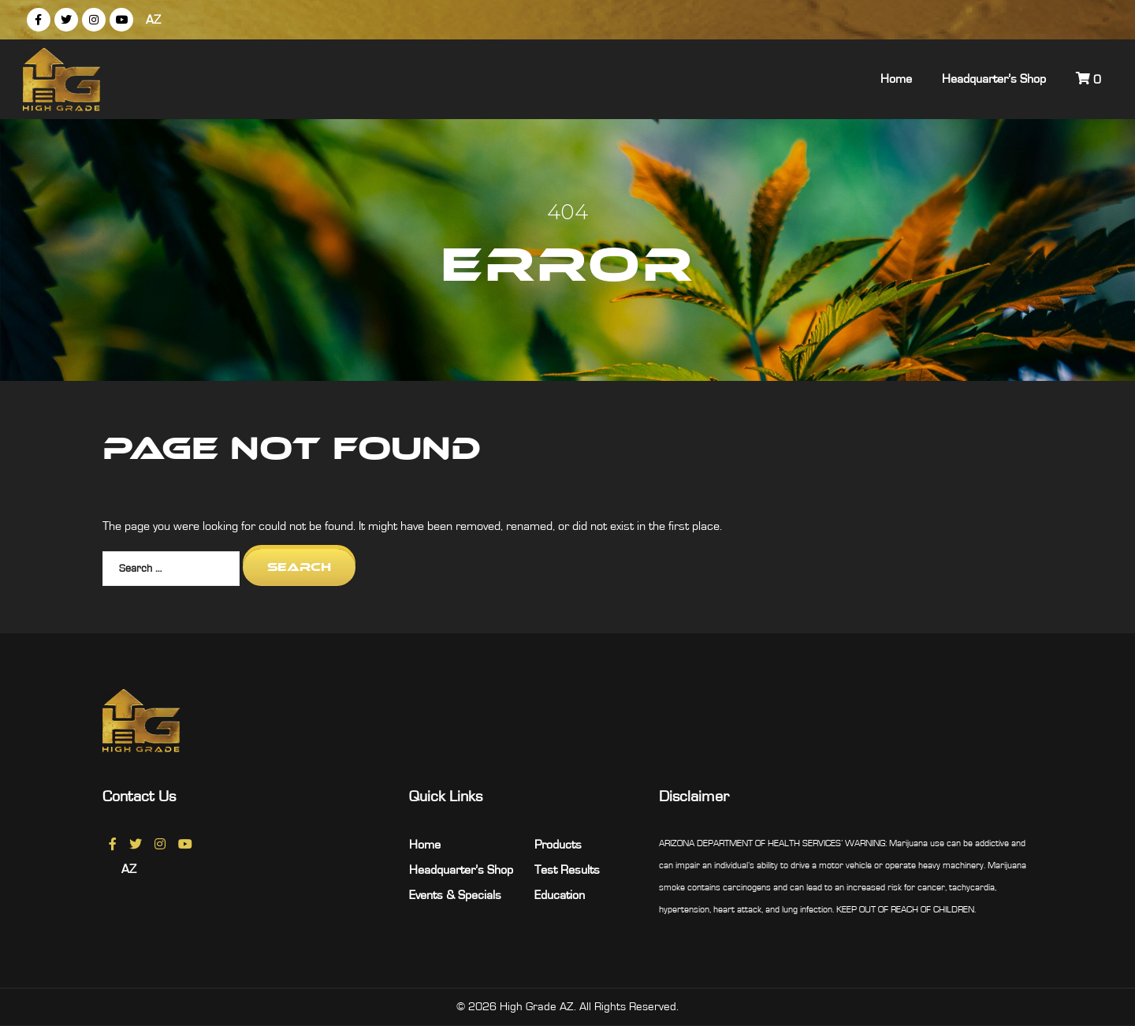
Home (896, 79)
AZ (153, 19)
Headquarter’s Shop (994, 79)
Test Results (567, 870)
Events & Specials (455, 895)
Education (559, 895)
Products (558, 844)
